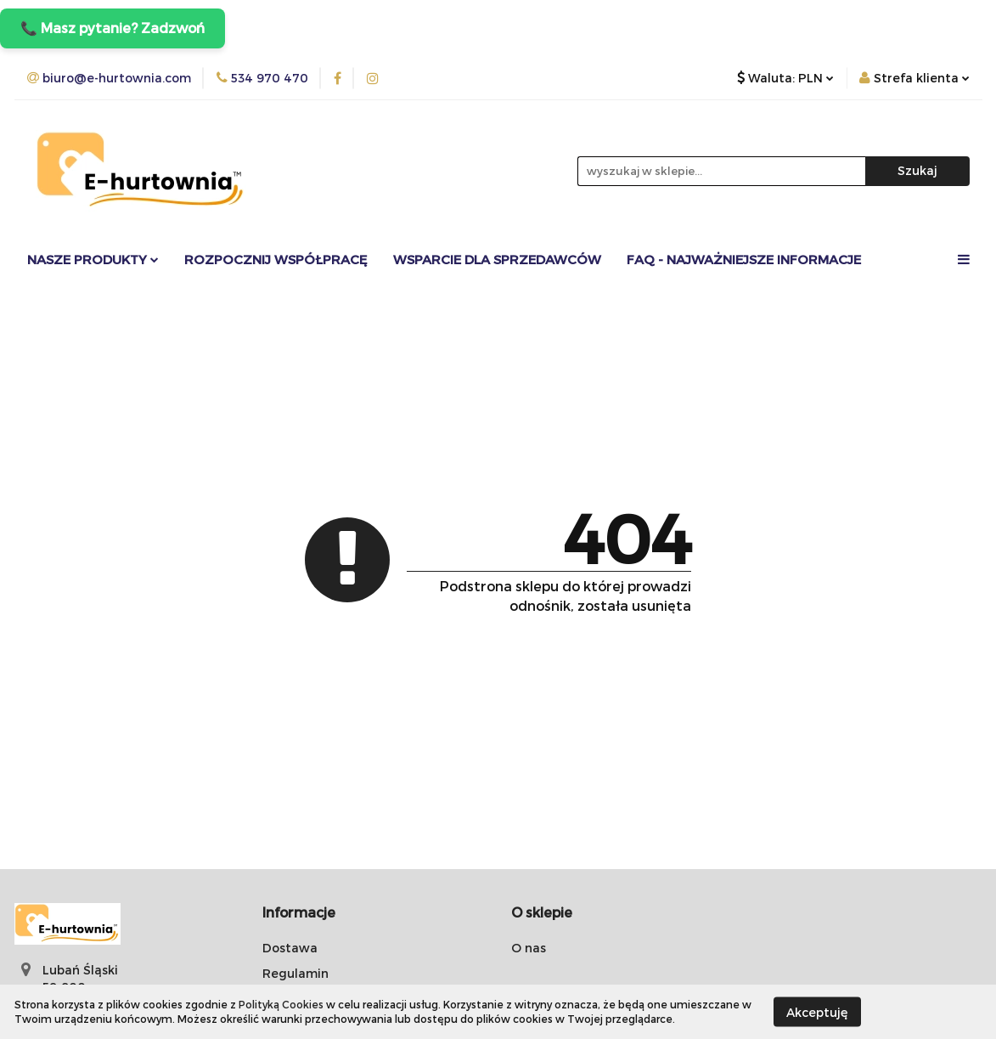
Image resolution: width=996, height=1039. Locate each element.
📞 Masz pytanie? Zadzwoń (112, 28)
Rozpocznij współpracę (276, 259)
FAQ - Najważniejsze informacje (744, 259)
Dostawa (290, 947)
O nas (528, 947)
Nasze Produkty (93, 259)
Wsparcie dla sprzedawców (497, 259)
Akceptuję (817, 1011)
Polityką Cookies (281, 1004)
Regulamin (295, 973)
